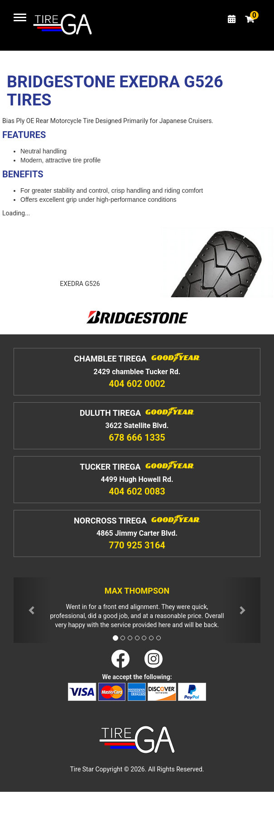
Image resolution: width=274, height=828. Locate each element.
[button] (32, 610)
